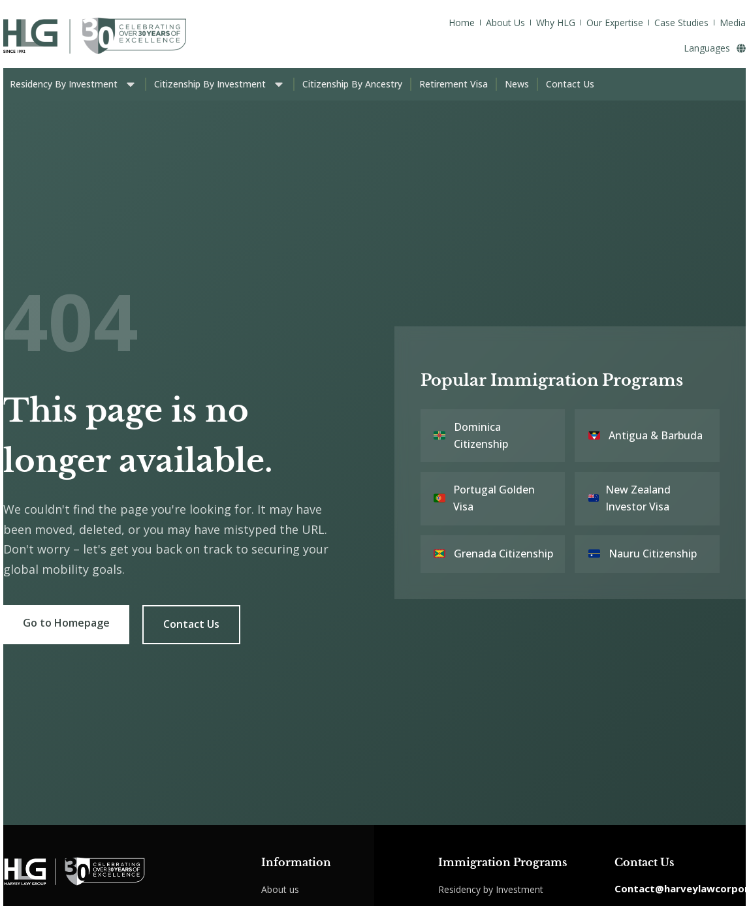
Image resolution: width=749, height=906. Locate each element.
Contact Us (191, 624)
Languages (715, 48)
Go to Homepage (66, 623)
